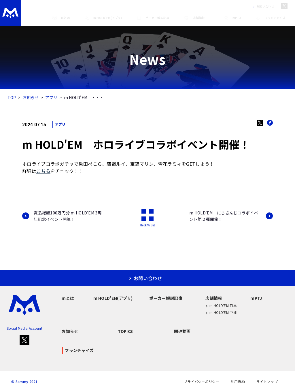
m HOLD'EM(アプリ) (103, 18)
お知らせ (30, 97)
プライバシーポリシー (201, 381)
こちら (43, 170)
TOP (11, 97)
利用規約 (238, 381)
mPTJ (232, 18)
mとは (61, 18)
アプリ (51, 97)
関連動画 (182, 331)
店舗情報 (194, 18)
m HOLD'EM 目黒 (221, 305)
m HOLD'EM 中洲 (221, 312)
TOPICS (125, 331)
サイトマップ (267, 381)
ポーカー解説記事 (152, 18)
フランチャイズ (270, 18)
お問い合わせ (262, 6)
